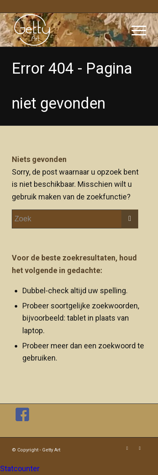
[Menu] (134, 30)
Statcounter (20, 468)
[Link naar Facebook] (127, 448)
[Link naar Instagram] (140, 448)
